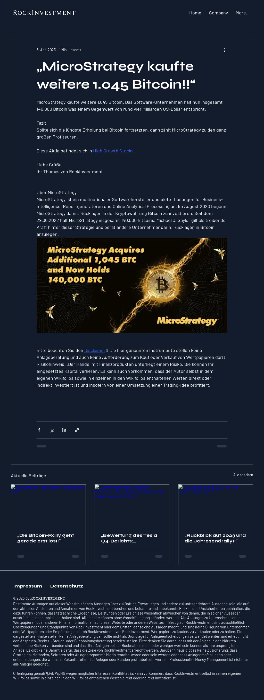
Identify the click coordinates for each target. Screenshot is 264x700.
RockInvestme (39, 12)
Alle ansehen (243, 475)
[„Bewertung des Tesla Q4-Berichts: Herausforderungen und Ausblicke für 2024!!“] (132, 505)
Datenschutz (66, 586)
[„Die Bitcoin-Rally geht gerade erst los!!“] (48, 505)
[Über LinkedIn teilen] (64, 430)
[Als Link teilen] (77, 430)
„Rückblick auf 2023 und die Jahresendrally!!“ (215, 538)
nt (71, 12)
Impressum (28, 586)
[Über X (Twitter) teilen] (51, 430)
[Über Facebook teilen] (39, 430)
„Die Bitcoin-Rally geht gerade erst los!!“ (45, 538)
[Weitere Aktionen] (224, 50)
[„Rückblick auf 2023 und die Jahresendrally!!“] (215, 505)
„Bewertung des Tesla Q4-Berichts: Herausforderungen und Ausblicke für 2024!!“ (129, 538)
